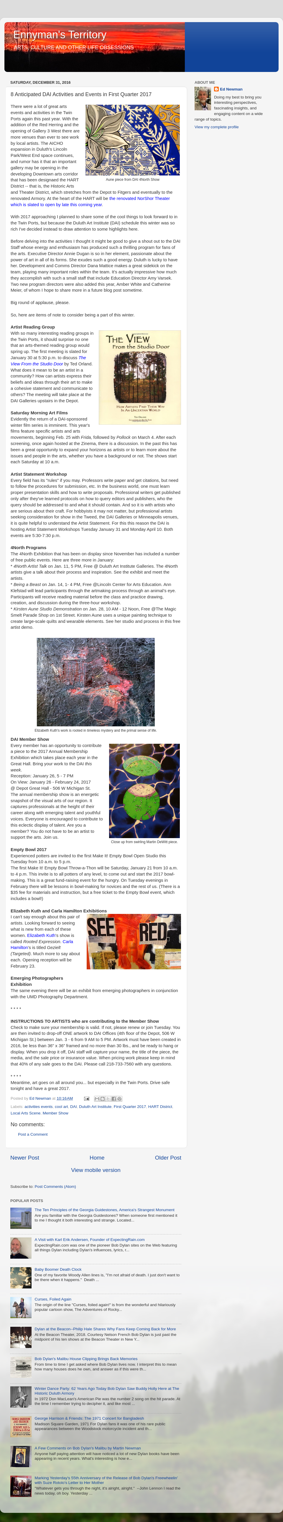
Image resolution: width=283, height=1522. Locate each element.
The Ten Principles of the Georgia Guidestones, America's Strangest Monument (104, 1210)
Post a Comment (33, 1134)
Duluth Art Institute (95, 1106)
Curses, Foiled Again (52, 1299)
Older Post (168, 1158)
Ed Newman (231, 89)
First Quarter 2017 (130, 1106)
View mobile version (96, 1170)
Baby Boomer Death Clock (57, 1269)
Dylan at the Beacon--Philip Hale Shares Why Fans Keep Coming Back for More (105, 1329)
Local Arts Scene (25, 1113)
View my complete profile (217, 127)
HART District (160, 1106)
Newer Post (24, 1158)
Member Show (55, 1113)
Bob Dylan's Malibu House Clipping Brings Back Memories (85, 1359)
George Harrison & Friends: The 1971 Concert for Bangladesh (89, 1418)
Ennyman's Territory (59, 35)
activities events (38, 1106)
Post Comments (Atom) (55, 1186)
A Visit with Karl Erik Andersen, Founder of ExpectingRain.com (89, 1239)
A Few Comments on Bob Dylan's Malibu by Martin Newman (87, 1448)
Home (97, 1158)
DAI (73, 1106)
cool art (61, 1106)
